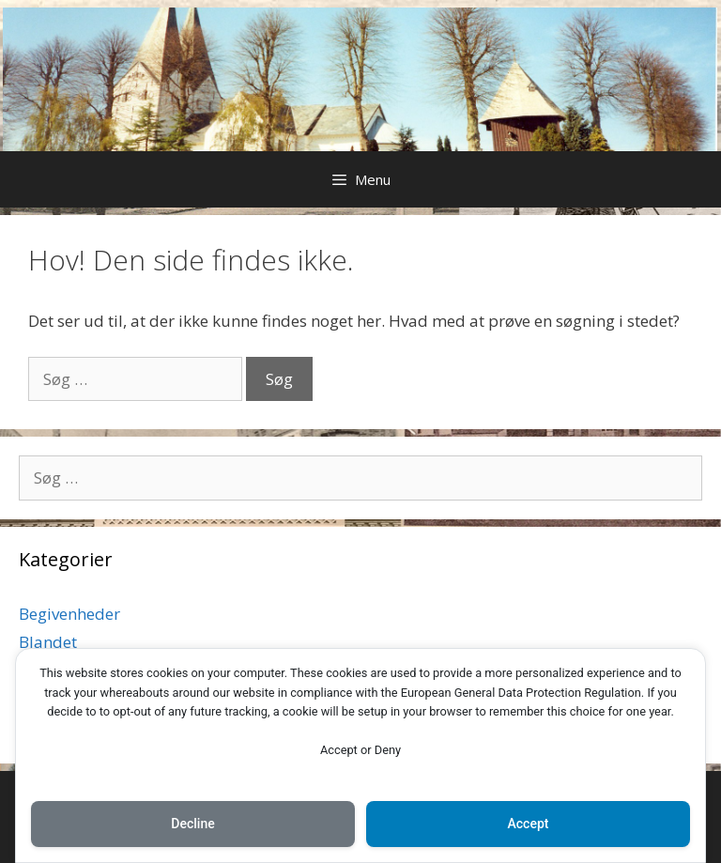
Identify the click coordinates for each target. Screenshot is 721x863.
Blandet (48, 642)
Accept (528, 823)
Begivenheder (69, 613)
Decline (192, 823)
